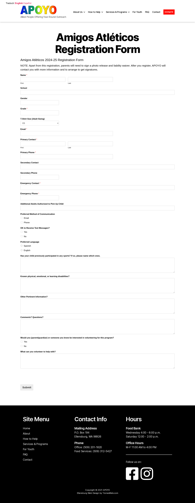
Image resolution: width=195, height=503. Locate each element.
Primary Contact (28, 139)
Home (26, 428)
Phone (27, 222)
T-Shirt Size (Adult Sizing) (32, 119)
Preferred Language (29, 242)
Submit (26, 387)
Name (23, 75)
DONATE (169, 13)
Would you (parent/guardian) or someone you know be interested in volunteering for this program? (67, 338)
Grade (23, 109)
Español (27, 3)
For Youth (137, 13)
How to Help (94, 13)
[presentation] (39, 376)
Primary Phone (28, 152)
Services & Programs (116, 13)
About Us (77, 13)
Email (23, 129)
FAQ (147, 13)
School (23, 88)
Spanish (27, 246)
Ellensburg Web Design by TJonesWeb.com (97, 493)
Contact (156, 13)
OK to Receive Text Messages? (35, 228)
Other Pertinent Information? (34, 297)
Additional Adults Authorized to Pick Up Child (41, 204)
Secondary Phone (28, 173)
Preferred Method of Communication (37, 214)
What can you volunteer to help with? (38, 352)
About (26, 433)
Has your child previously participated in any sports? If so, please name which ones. (60, 256)
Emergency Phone (29, 194)
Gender (23, 98)
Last (69, 83)
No (25, 236)
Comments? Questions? (31, 317)
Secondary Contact (29, 163)
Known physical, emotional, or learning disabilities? (45, 276)
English (27, 250)
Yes (25, 232)
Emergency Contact (30, 183)
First (22, 83)
